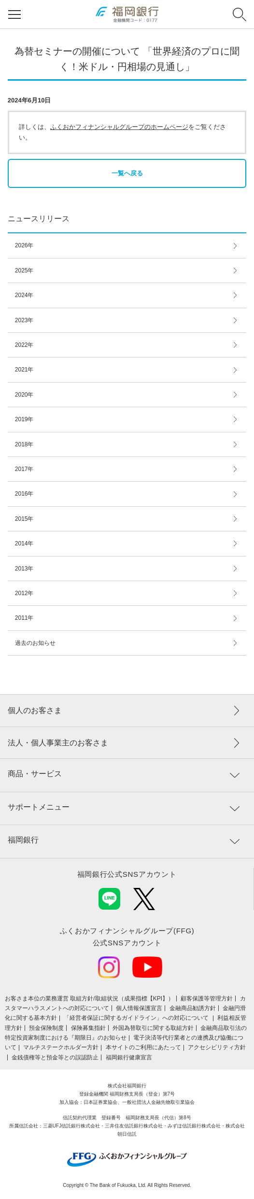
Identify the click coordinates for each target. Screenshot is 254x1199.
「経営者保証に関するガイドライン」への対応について (137, 1017)
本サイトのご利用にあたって (143, 1047)
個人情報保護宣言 (139, 1008)
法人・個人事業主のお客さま (58, 743)
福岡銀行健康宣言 (129, 1057)
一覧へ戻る (127, 173)
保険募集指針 (88, 1028)
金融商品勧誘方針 (192, 1008)
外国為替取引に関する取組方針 (153, 1028)
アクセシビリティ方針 (217, 1047)
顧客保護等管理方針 (207, 998)
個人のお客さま (35, 710)
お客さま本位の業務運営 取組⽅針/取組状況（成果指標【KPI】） (89, 998)
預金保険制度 (46, 1028)
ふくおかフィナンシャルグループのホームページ (119, 126)
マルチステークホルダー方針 (61, 1047)
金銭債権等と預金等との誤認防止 (55, 1057)
